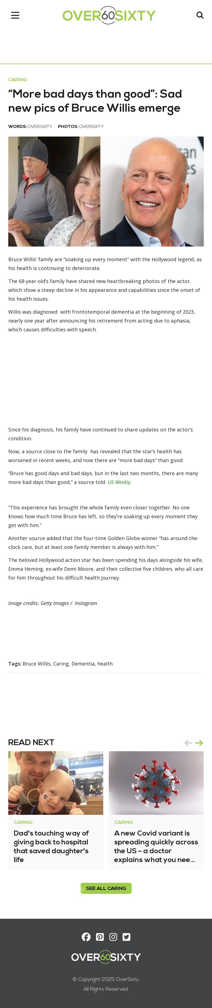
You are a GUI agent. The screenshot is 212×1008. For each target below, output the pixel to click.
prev (188, 743)
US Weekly (119, 482)
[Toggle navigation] (15, 15)
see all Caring (106, 888)
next (199, 743)
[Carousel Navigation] (194, 743)
